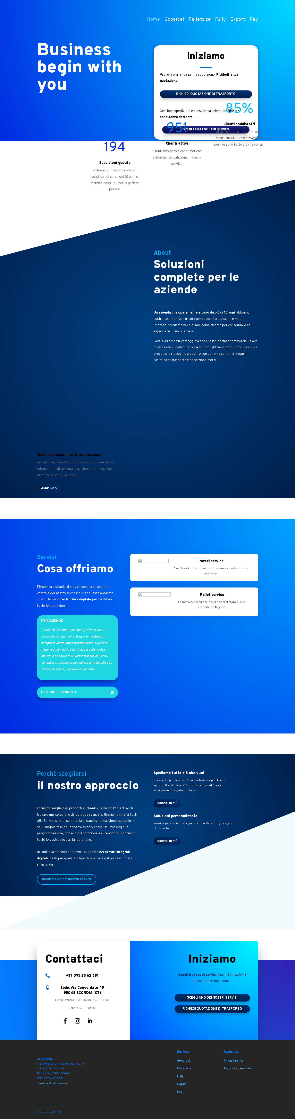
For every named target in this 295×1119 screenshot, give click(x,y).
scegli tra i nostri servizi (206, 130)
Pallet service (212, 595)
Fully (220, 20)
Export (237, 20)
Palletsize (200, 20)
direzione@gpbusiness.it (52, 1083)
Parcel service (211, 561)
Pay (254, 20)
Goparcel (174, 20)
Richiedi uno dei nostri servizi (66, 879)
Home (153, 20)
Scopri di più (167, 803)
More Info (49, 488)
